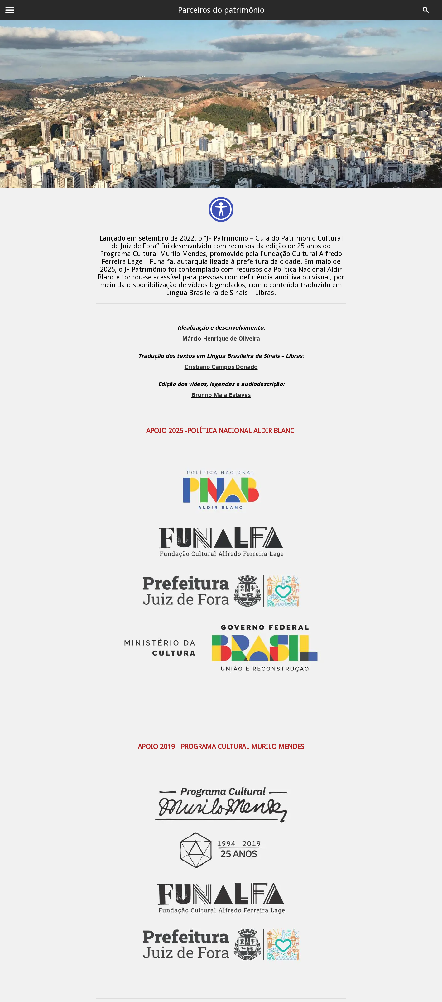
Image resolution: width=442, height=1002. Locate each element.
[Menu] (9, 9)
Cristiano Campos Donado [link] (221, 366)
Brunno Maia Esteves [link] (221, 394)
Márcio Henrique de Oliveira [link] (221, 338)
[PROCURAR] (425, 9)
